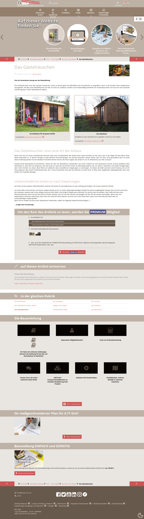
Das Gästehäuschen (21, 310)
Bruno (35, 74)
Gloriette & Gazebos (100, 504)
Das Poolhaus (96, 305)
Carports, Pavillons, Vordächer (42, 504)
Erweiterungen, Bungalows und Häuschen (29, 506)
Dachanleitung (117, 504)
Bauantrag (63, 506)
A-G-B (17, 496)
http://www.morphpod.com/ (33, 137)
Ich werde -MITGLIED (72, 252)
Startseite (24, 59)
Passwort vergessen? (36, 283)
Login (16, 283)
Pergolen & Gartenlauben (80, 504)
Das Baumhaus (96, 310)
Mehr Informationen (72, 404)
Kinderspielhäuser (21, 504)
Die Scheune (95, 301)
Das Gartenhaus (20, 301)
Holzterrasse (62, 504)
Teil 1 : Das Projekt (52, 59)
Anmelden (23, 283)
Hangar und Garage (60, 305)
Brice (39, 74)
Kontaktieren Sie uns (22, 493)
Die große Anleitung (37, 59)
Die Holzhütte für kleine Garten (25, 305)
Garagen (51, 506)
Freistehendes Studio (60, 310)
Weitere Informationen (25, 473)
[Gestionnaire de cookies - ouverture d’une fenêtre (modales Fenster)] (140, 515)
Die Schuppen (58, 301)
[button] (139, 19)
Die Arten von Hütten (69, 59)
